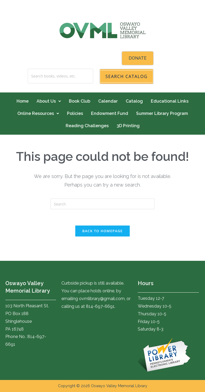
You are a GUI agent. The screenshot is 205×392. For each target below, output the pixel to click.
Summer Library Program (162, 113)
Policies (75, 113)
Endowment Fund (109, 113)
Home (23, 101)
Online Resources (38, 113)
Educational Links (169, 101)
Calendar (108, 101)
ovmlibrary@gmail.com (102, 298)
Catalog (134, 101)
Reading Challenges (87, 125)
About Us (49, 101)
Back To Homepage (102, 230)
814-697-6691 (100, 306)
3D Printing (128, 125)
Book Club (79, 101)
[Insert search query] (102, 204)
